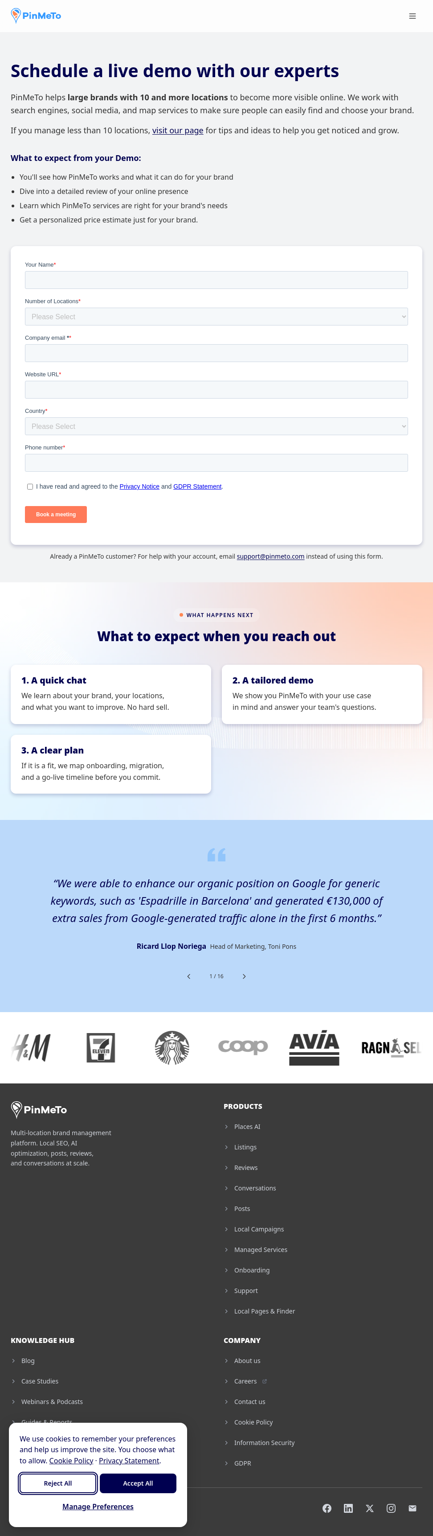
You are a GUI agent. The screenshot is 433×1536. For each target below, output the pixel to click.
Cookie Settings (163, 1508)
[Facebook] (327, 1508)
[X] (370, 1508)
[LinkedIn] (348, 1508)
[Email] (412, 1508)
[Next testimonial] (244, 976)
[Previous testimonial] (189, 976)
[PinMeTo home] (36, 16)
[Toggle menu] (412, 16)
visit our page (178, 130)
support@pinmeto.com (271, 556)
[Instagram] (391, 1508)
